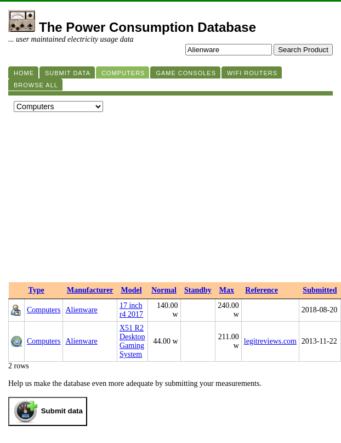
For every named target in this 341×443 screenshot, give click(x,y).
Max (226, 290)
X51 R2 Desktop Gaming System (132, 341)
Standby (198, 290)
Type (36, 290)
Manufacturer (90, 290)
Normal (164, 290)
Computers (43, 310)
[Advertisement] (170, 200)
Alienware (81, 310)
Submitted (320, 290)
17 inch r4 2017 (131, 309)
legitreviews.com (270, 341)
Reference (261, 290)
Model (131, 290)
